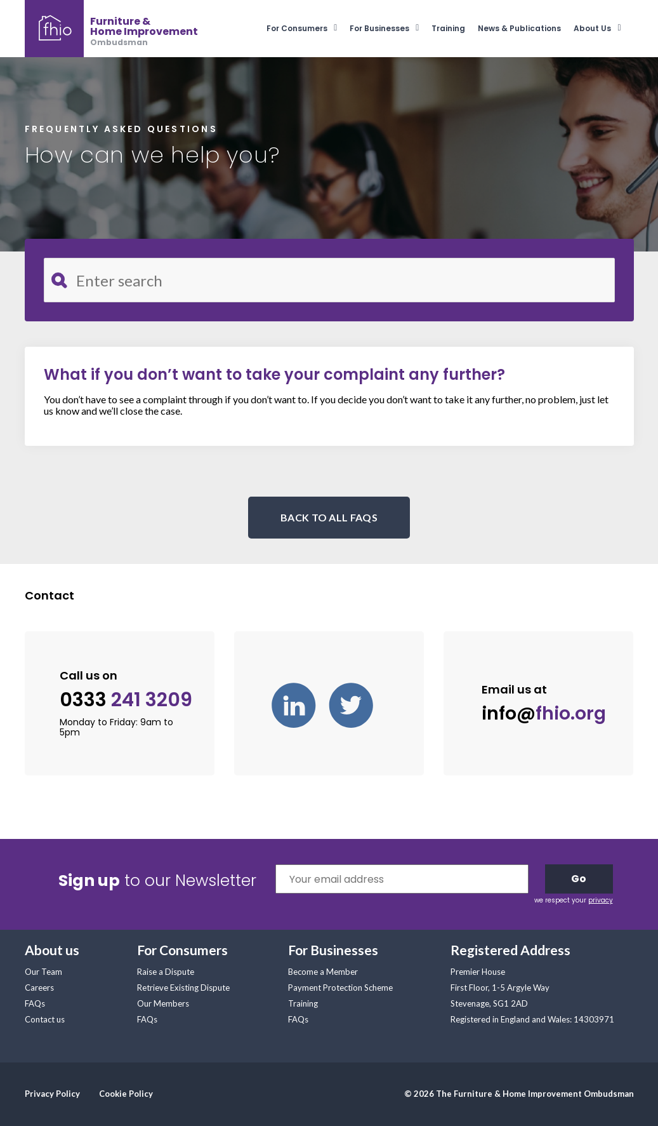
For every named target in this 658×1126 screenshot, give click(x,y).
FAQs (35, 1003)
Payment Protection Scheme (340, 987)
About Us (592, 28)
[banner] (111, 28)
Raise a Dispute (165, 972)
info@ (544, 713)
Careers (39, 987)
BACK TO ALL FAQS (329, 517)
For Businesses (379, 28)
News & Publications (519, 28)
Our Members (163, 1003)
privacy (600, 900)
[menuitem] (308, 28)
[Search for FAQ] (329, 280)
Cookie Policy (126, 1094)
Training (448, 28)
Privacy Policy (52, 1094)
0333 (126, 700)
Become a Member (323, 972)
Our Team (43, 972)
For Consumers (296, 28)
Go (578, 878)
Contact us (45, 1019)
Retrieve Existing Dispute (183, 987)
